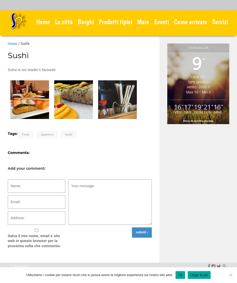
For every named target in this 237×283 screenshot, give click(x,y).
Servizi (220, 22)
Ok (180, 275)
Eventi (161, 22)
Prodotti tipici (115, 22)
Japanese (47, 134)
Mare (143, 22)
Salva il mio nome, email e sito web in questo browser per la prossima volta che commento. (34, 241)
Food (25, 134)
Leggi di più (199, 275)
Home (43, 22)
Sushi (68, 134)
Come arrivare (190, 22)
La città (64, 22)
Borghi (86, 22)
